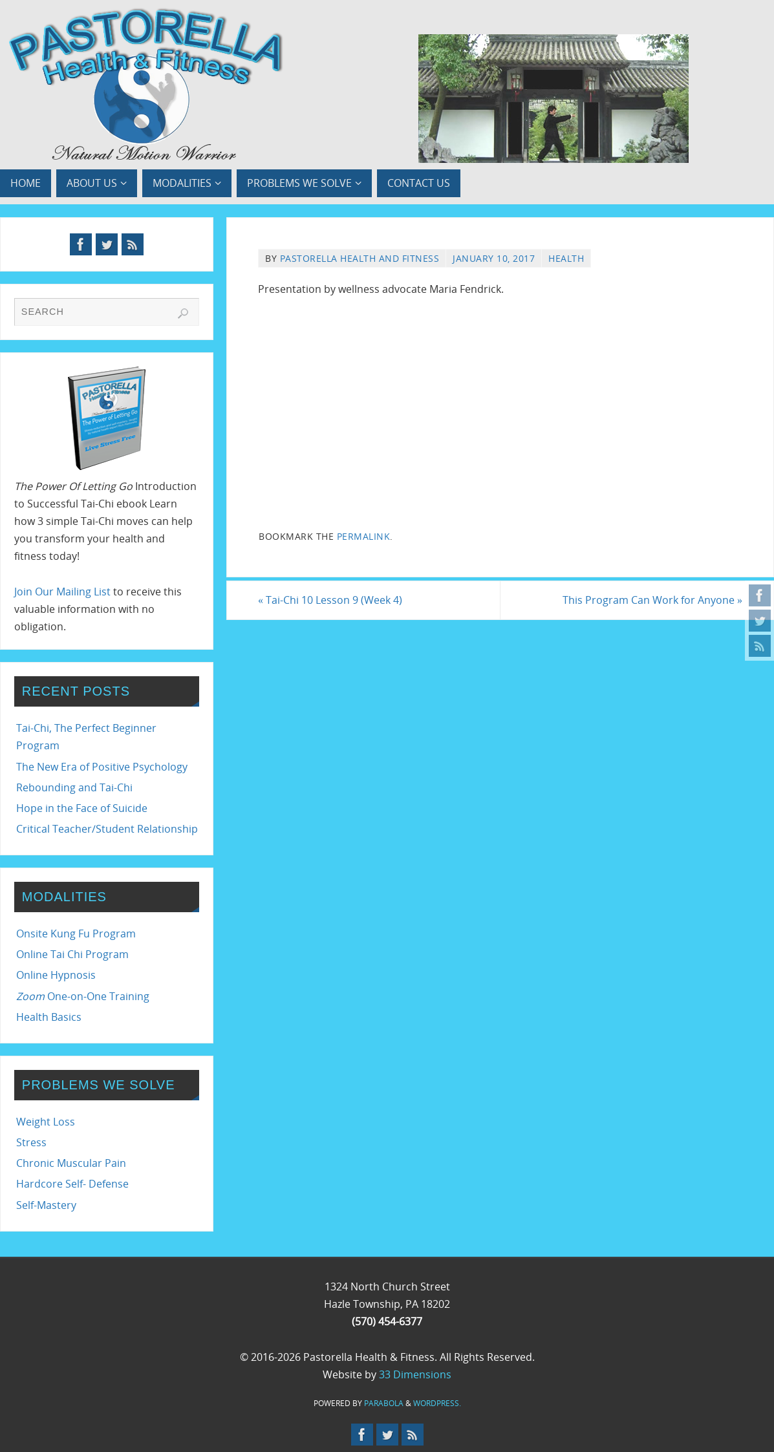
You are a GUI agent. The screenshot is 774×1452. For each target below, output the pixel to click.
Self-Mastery (46, 1205)
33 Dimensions (415, 1374)
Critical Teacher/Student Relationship (107, 829)
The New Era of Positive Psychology (102, 767)
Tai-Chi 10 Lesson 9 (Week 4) (330, 600)
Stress (31, 1142)
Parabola (383, 1403)
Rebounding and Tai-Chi (74, 787)
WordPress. (437, 1403)
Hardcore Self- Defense (72, 1184)
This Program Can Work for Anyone (652, 600)
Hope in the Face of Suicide (81, 808)
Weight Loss (45, 1122)
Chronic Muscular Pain (71, 1163)
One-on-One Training (82, 996)
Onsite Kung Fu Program (76, 933)
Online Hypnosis (56, 975)
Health (566, 258)
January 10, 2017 (494, 258)
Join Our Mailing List (62, 591)
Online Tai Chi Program (72, 954)
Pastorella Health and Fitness (360, 258)
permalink (364, 536)
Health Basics (48, 1017)
